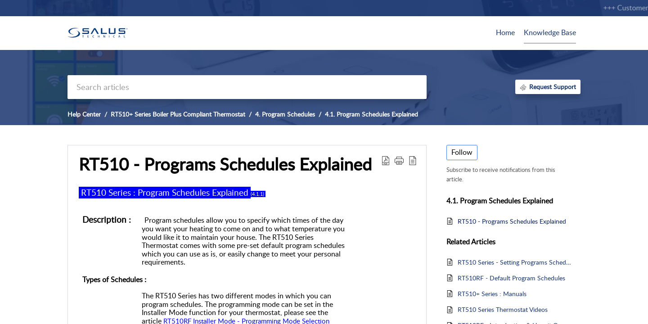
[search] (247, 87)
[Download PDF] (385, 160)
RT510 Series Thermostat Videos (503, 309)
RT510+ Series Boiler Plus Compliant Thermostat (178, 114)
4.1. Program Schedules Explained (371, 114)
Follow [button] (461, 152)
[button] (399, 160)
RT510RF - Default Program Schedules (511, 278)
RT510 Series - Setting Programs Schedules (515, 262)
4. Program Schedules (285, 114)
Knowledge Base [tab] (550, 32)
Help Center (84, 114)
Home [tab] (505, 32)
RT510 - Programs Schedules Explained (225, 164)
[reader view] (412, 160)
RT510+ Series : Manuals (492, 293)
